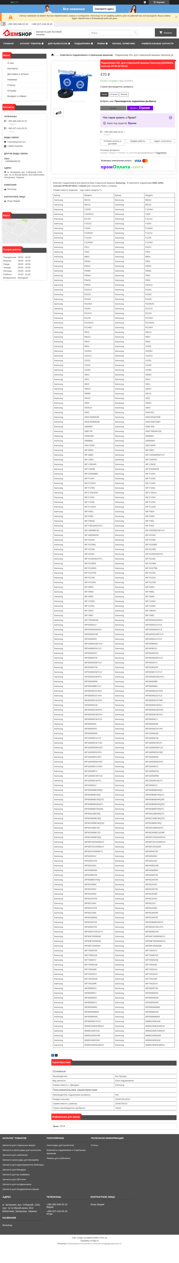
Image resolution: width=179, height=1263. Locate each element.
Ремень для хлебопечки (58, 1158)
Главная (8, 43)
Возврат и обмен (16, 96)
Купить (113, 108)
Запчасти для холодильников (16, 1184)
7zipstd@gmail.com (16, 142)
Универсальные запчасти (157, 43)
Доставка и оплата (17, 74)
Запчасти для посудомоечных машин (20, 1189)
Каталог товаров (30, 43)
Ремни (101, 43)
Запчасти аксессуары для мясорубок (20, 1160)
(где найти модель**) (91, 190)
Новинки (12, 79)
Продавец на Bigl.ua (89, 1241)
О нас (10, 63)
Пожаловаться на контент (79, 1243)
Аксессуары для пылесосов (60, 1145)
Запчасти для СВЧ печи (14, 1179)
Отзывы (11, 90)
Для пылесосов (57, 43)
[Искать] (135, 33)
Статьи (11, 85)
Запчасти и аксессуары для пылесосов (21, 1150)
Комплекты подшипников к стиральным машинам (86, 55)
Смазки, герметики (123, 43)
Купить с (140, 108)
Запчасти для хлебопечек (15, 1155)
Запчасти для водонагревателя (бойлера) (23, 1165)
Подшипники (82, 43)
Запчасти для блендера (14, 1169)
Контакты (12, 68)
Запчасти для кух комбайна (16, 1174)
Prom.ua (103, 1238)
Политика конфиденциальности (107, 1243)
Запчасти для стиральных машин (18, 1145)
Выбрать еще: (128, 101)
